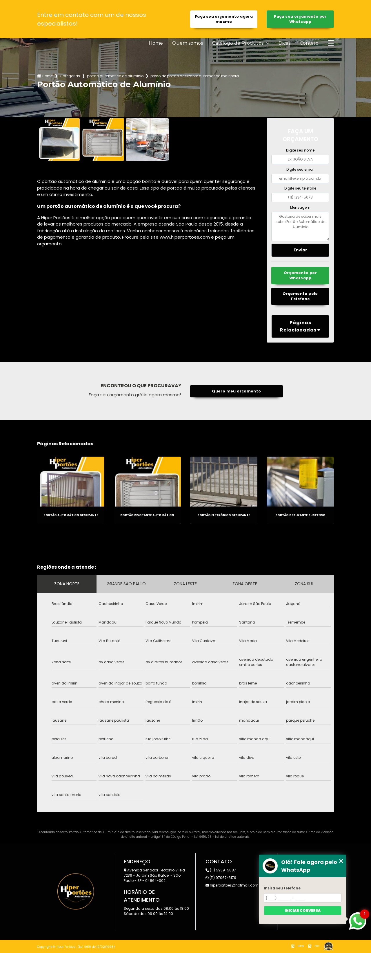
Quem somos (187, 43)
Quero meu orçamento (236, 391)
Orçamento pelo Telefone (300, 296)
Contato (309, 43)
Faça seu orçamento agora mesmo (224, 19)
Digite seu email (300, 169)
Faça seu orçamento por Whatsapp (300, 19)
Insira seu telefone (282, 888)
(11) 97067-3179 (220, 877)
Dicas (284, 43)
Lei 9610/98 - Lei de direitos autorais (222, 837)
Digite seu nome (300, 150)
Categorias (70, 75)
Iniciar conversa (303, 910)
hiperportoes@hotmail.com (232, 885)
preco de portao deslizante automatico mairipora (194, 75)
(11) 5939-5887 (220, 870)
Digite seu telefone (300, 188)
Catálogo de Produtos (238, 43)
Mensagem (300, 207)
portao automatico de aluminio (115, 75)
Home (156, 43)
